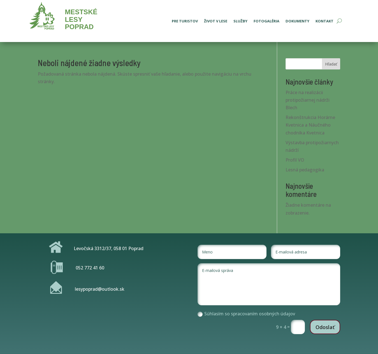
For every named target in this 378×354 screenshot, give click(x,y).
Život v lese (215, 21)
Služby (240, 21)
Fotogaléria (266, 21)
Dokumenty (297, 21)
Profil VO (295, 160)
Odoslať (325, 327)
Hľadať (331, 64)
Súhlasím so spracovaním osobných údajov (246, 314)
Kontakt (324, 21)
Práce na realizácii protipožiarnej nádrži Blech (308, 100)
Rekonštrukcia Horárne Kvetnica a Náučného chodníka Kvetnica (310, 125)
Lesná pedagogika (305, 170)
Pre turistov (185, 21)
